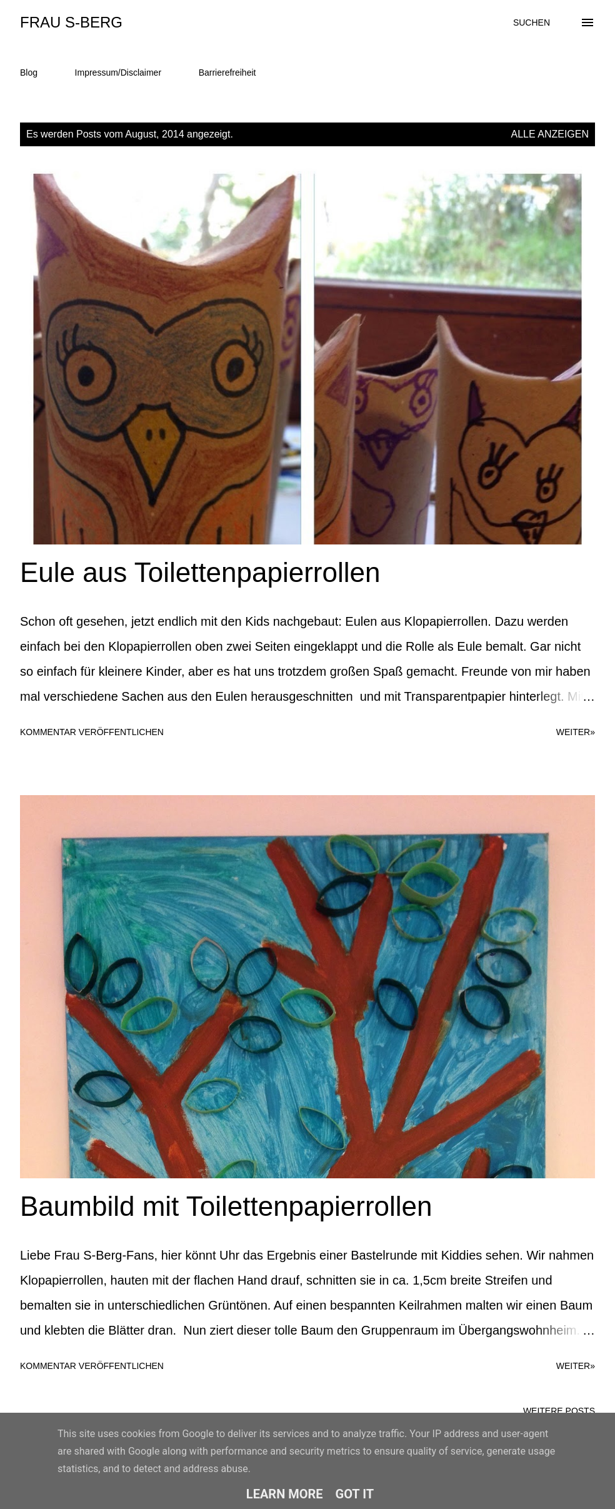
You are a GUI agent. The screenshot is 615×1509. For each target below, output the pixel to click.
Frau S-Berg (71, 22)
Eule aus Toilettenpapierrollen (200, 572)
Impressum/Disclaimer (118, 73)
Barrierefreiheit (227, 73)
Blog (29, 73)
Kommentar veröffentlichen (92, 732)
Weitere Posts (559, 1411)
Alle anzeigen (550, 134)
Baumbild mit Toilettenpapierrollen (226, 1206)
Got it (355, 1493)
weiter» (575, 732)
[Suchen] (531, 22)
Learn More (284, 1493)
